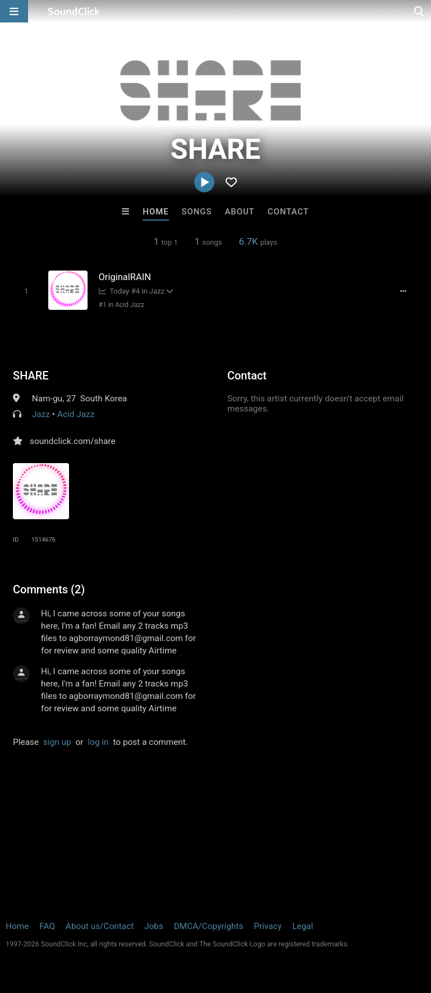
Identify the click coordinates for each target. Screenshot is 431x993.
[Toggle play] (26, 291)
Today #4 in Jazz (131, 291)
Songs (197, 212)
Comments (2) (49, 589)
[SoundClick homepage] (74, 11)
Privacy (268, 926)
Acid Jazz (75, 414)
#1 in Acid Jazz (121, 305)
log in (98, 742)
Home (155, 212)
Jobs (153, 926)
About (239, 212)
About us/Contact (100, 926)
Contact (288, 212)
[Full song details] (403, 291)
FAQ (47, 926)
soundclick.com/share (73, 441)
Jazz (41, 414)
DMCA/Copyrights (209, 926)
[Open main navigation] (14, 11)
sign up (57, 742)
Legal (302, 926)
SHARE (31, 375)
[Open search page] (420, 11)
